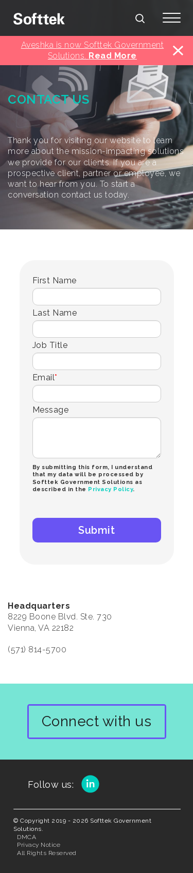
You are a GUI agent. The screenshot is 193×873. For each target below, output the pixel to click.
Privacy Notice (38, 844)
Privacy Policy (110, 489)
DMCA (26, 837)
